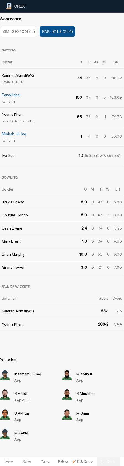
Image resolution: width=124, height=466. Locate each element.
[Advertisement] (103, 221)
